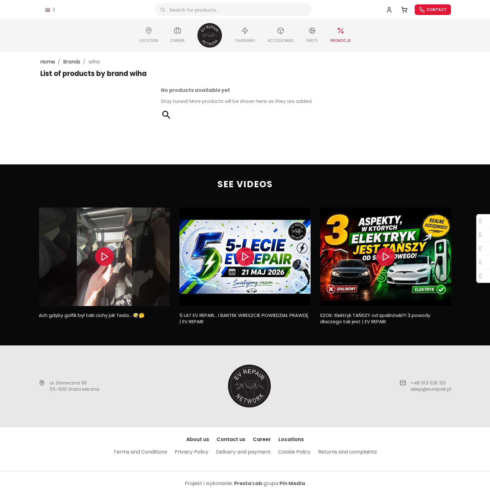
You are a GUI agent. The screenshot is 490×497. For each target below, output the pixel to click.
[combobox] (235, 10)
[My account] (386, 10)
